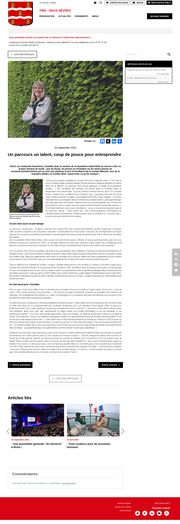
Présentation (47, 16)
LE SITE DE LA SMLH (47, 3)
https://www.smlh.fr (162, 507)
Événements (81, 16)
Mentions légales (124, 507)
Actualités (64, 16)
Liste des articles (22, 54)
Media (95, 16)
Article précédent (20, 365)
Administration (125, 515)
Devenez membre (159, 16)
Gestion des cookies (123, 511)
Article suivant (110, 365)
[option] (37, 434)
